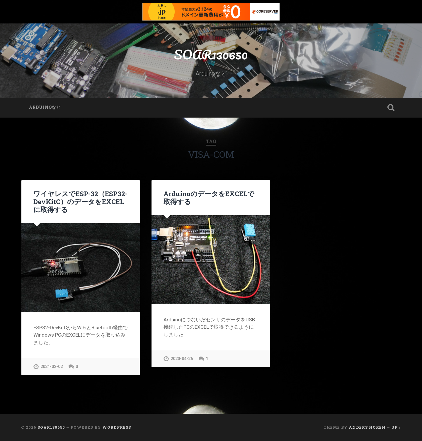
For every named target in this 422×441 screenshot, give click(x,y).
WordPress (116, 427)
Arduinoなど (45, 107)
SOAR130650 (211, 54)
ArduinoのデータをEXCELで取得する (209, 197)
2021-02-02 (51, 366)
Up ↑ (396, 427)
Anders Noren (367, 427)
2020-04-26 (182, 358)
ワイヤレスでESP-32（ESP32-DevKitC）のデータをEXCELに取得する (80, 201)
